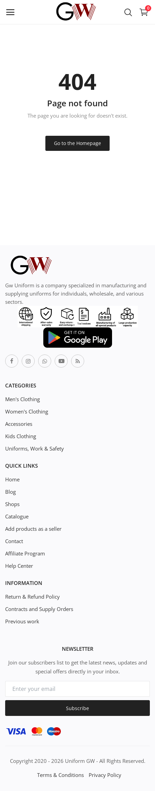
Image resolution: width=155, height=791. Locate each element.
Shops (12, 504)
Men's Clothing (22, 399)
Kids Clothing (20, 436)
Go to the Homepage (77, 143)
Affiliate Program (25, 553)
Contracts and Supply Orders (39, 609)
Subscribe (77, 708)
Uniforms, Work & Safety (34, 448)
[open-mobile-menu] (10, 12)
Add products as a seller (33, 528)
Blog (10, 491)
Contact (14, 541)
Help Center (19, 565)
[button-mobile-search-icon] (128, 12)
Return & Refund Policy (32, 596)
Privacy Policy (105, 774)
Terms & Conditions (60, 774)
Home (12, 479)
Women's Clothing (26, 411)
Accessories (18, 423)
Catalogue (17, 516)
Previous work (22, 621)
